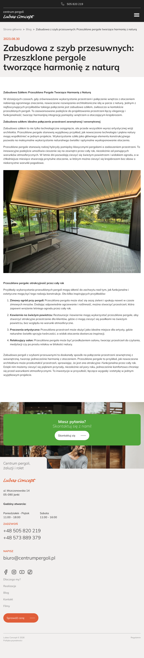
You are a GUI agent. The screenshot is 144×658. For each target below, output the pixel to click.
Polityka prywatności (12, 640)
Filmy (6, 606)
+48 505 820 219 (22, 530)
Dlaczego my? (12, 579)
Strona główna (12, 29)
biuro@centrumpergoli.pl (29, 558)
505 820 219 (72, 4)
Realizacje (9, 586)
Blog (29, 29)
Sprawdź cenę (15, 618)
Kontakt (8, 599)
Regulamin (136, 637)
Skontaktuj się (66, 435)
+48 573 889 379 (22, 537)
